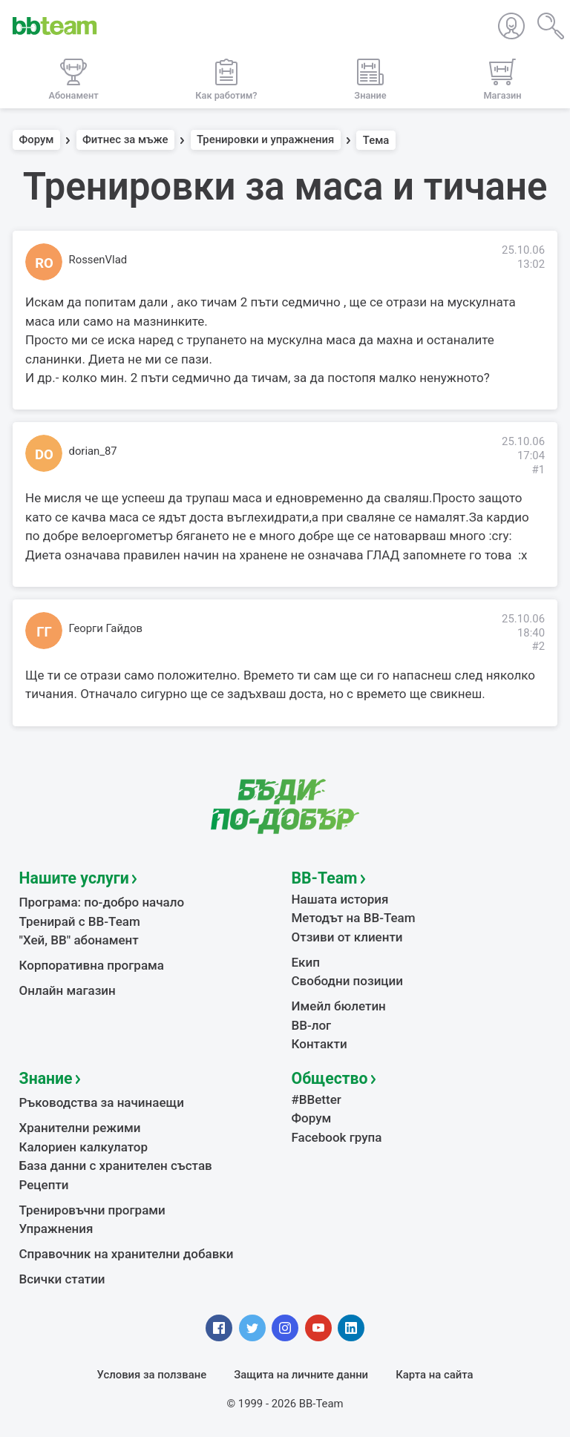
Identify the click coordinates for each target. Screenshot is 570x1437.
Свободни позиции (348, 980)
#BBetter (316, 1099)
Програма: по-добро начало (102, 902)
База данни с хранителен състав (115, 1165)
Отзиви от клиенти (347, 937)
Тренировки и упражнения (265, 140)
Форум (36, 140)
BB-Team (325, 878)
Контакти (319, 1043)
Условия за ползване (152, 1374)
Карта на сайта (434, 1374)
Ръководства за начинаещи (102, 1102)
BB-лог (312, 1025)
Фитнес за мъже (125, 140)
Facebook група (337, 1137)
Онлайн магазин (67, 990)
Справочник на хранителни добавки (126, 1253)
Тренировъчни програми (92, 1210)
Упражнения (56, 1228)
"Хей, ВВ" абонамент (79, 940)
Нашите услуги (74, 878)
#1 (538, 469)
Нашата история (340, 899)
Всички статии (62, 1279)
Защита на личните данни (301, 1374)
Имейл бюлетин (339, 1006)
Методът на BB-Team (354, 917)
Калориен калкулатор (83, 1147)
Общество (330, 1078)
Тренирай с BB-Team (79, 921)
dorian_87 (93, 451)
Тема (376, 140)
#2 (538, 646)
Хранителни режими (80, 1127)
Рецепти (44, 1184)
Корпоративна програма (91, 965)
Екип (306, 962)
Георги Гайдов (105, 628)
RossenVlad (98, 259)
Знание (46, 1078)
